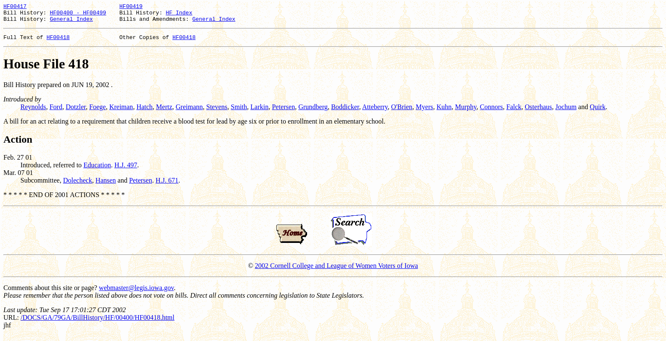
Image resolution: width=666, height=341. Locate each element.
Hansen (106, 185)
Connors (491, 112)
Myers (424, 112)
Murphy (466, 112)
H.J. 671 (166, 185)
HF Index (179, 15)
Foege (97, 112)
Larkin (260, 112)
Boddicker (345, 112)
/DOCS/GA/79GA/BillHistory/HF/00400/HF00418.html (97, 322)
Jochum (566, 112)
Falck (514, 112)
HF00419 (131, 7)
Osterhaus (538, 112)
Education (97, 170)
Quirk (597, 112)
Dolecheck (77, 185)
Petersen (283, 112)
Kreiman (121, 112)
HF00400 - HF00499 (78, 15)
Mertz (164, 112)
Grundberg (312, 112)
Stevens (217, 112)
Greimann (189, 112)
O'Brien (401, 112)
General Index (71, 22)
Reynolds (33, 112)
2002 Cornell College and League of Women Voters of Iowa (336, 270)
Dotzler (76, 112)
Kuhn (444, 112)
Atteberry (375, 112)
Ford (55, 112)
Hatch (144, 112)
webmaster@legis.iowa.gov (136, 292)
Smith (239, 112)
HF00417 (15, 7)
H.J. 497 (125, 170)
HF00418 (58, 42)
